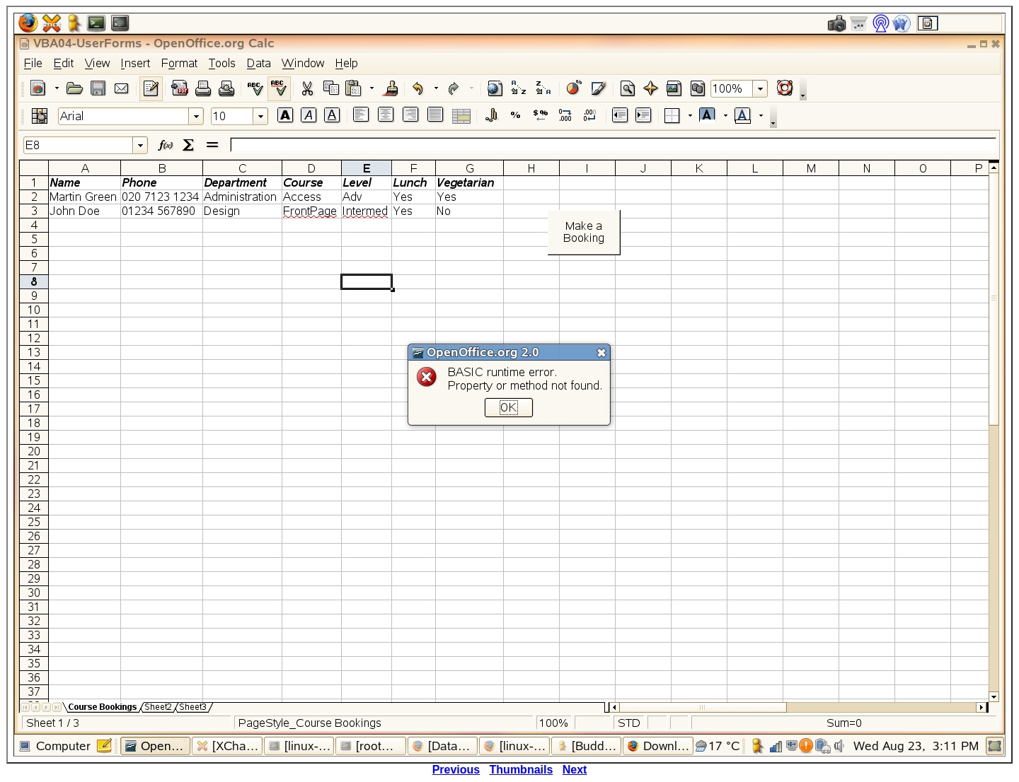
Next (575, 770)
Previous (456, 770)
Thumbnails (521, 770)
